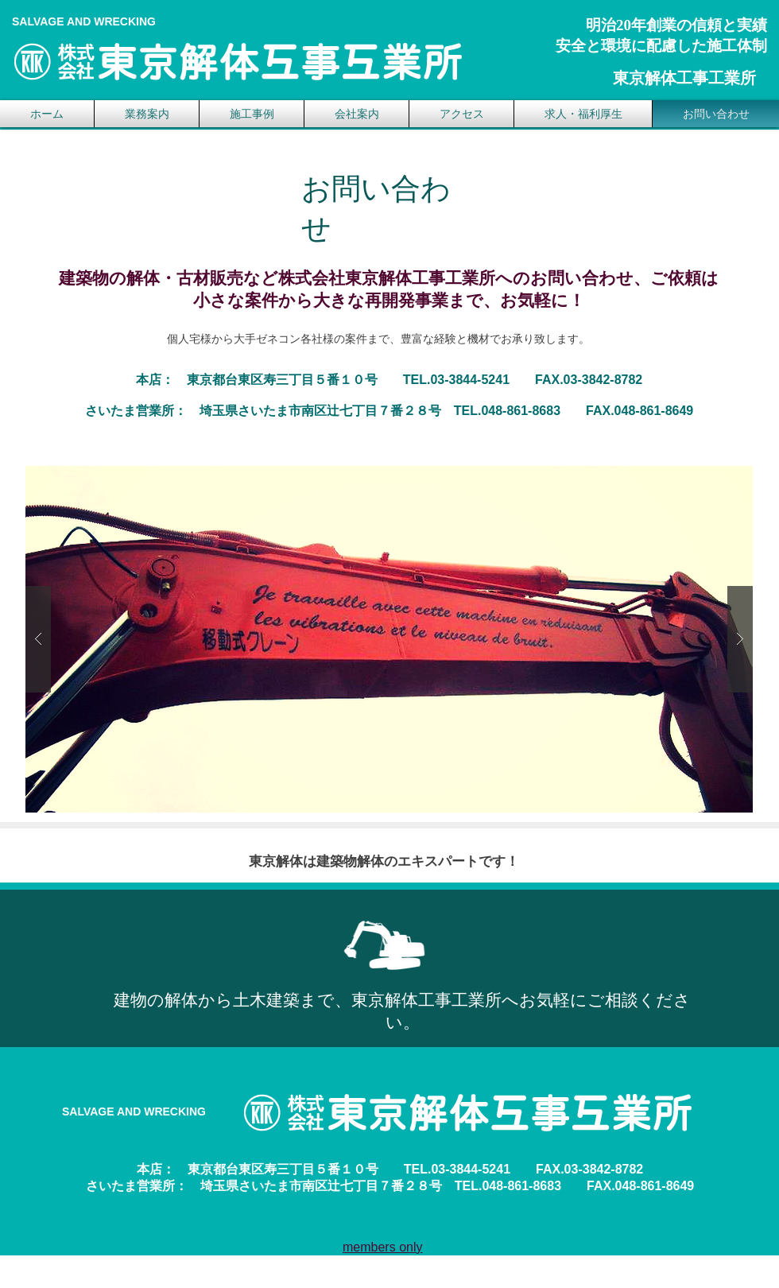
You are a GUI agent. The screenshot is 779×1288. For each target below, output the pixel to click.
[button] (389, 639)
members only (382, 1247)
